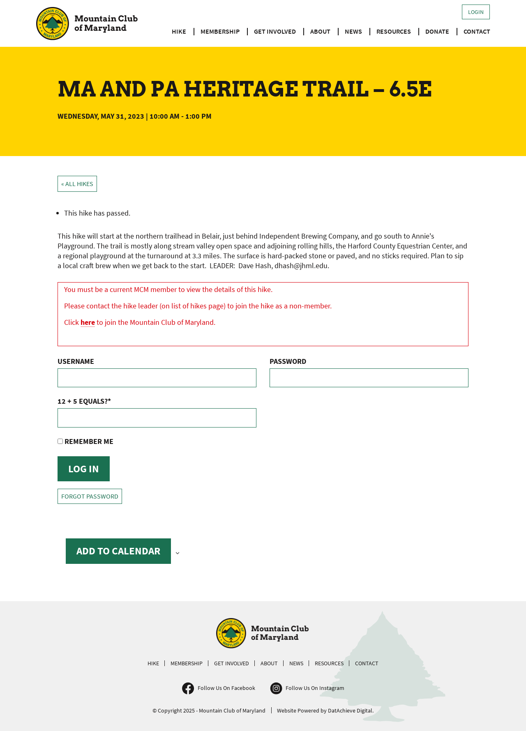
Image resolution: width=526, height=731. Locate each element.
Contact (477, 31)
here (88, 322)
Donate (437, 31)
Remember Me (85, 441)
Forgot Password (89, 496)
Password (288, 361)
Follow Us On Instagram (315, 688)
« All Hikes (77, 184)
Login (476, 12)
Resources (393, 31)
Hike (179, 31)
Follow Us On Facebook (226, 688)
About (320, 31)
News (353, 31)
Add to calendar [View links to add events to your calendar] (118, 550)
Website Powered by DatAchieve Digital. (325, 710)
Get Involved (275, 31)
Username (76, 361)
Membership (220, 31)
